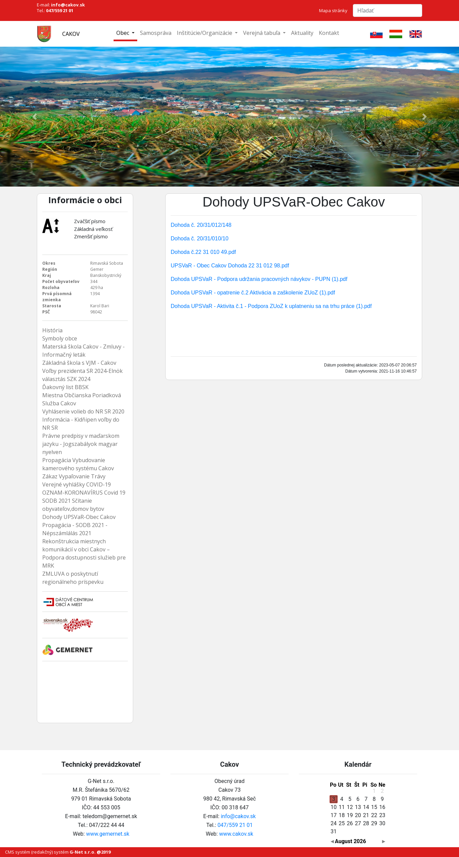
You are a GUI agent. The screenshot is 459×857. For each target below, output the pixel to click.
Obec (123, 33)
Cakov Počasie (85, 692)
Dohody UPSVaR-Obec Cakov (79, 517)
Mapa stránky (333, 10)
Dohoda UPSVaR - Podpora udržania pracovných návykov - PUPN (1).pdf (259, 279)
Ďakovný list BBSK (65, 387)
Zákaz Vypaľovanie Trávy (73, 476)
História (52, 330)
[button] (34, 117)
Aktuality (302, 33)
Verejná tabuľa (262, 33)
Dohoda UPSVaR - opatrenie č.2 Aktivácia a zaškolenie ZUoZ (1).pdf (253, 292)
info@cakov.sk (238, 816)
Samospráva (155, 33)
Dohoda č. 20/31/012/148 (201, 225)
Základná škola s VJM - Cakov (79, 362)
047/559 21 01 (234, 825)
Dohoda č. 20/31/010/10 (199, 238)
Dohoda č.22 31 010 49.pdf (203, 252)
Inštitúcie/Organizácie (205, 33)
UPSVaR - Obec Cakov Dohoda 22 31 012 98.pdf (230, 265)
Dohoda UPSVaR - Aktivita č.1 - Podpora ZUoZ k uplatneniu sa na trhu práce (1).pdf (271, 306)
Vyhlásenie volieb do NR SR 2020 (83, 411)
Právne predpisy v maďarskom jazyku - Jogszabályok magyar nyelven (80, 444)
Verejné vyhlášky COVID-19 (76, 484)
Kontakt (329, 33)
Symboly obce (59, 338)
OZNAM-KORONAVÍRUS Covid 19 (83, 492)
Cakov (71, 34)
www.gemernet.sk (107, 834)
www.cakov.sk (236, 834)
